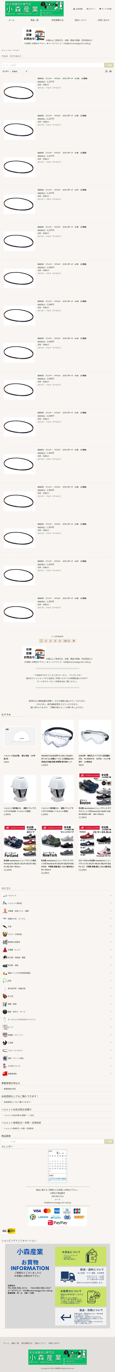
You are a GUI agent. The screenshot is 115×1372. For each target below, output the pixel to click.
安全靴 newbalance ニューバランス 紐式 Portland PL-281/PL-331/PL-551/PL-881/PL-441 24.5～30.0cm (20, 863)
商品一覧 (35, 20)
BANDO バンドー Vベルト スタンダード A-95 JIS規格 (62, 264)
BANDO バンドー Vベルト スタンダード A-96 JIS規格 (62, 227)
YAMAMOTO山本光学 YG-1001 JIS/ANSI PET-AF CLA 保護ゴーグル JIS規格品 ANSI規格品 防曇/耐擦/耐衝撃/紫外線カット (57, 758)
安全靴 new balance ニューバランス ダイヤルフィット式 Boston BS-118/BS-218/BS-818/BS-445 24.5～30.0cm (95, 811)
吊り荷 (8, 996)
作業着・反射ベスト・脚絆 (16, 911)
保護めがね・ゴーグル (14, 918)
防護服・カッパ (11, 949)
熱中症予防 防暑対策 (14, 988)
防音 (7, 980)
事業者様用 (10, 1073)
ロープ (8, 1027)
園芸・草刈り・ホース (14, 1011)
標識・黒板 (10, 1004)
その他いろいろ (11, 1066)
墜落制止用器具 (11, 942)
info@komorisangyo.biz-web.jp (77, 43)
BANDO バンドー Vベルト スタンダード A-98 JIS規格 (62, 152)
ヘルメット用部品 (12, 903)
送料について (80, 20)
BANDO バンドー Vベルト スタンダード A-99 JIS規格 (62, 115)
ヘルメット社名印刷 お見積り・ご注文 (19, 1115)
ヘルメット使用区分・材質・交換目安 (19, 1128)
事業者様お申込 (10, 1089)
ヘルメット (12, 895)
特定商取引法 (58, 20)
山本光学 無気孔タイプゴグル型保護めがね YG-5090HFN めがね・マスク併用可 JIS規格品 (94, 758)
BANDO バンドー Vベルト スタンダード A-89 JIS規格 (62, 487)
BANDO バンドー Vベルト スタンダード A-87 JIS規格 (62, 561)
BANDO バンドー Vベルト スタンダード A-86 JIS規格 (62, 598)
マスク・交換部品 (15, 934)
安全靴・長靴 (10, 965)
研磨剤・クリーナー (13, 1035)
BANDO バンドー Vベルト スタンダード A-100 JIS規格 (62, 78)
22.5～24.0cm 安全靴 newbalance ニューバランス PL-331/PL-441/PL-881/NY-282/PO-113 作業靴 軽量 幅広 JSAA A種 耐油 (95, 863)
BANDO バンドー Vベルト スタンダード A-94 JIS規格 (62, 301)
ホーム (11, 20)
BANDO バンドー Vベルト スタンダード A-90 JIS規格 (62, 449)
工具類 (8, 1042)
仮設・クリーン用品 (13, 1058)
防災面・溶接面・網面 (14, 957)
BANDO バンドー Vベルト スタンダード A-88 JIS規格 (62, 524)
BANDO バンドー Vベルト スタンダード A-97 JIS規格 (62, 190)
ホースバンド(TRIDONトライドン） (19, 1019)
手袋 (7, 926)
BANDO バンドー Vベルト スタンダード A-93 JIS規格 (62, 338)
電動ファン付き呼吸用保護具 (17, 973)
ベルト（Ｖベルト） (54, 87)
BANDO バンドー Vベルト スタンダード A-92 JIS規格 (62, 375)
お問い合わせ (104, 20)
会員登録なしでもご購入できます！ (18, 1102)
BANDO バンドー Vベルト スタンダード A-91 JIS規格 (62, 412)
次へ (67, 640)
